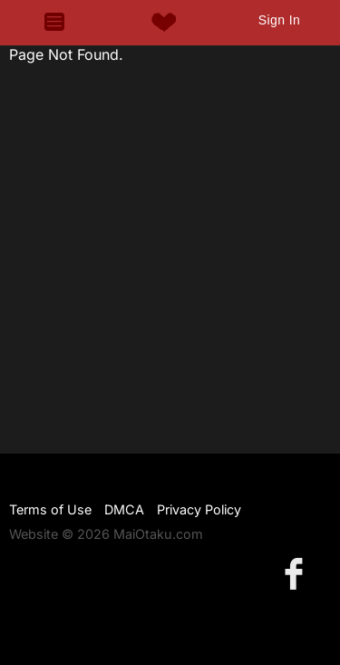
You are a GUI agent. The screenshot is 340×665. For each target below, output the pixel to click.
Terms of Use (50, 509)
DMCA (124, 509)
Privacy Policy (199, 509)
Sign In (279, 20)
